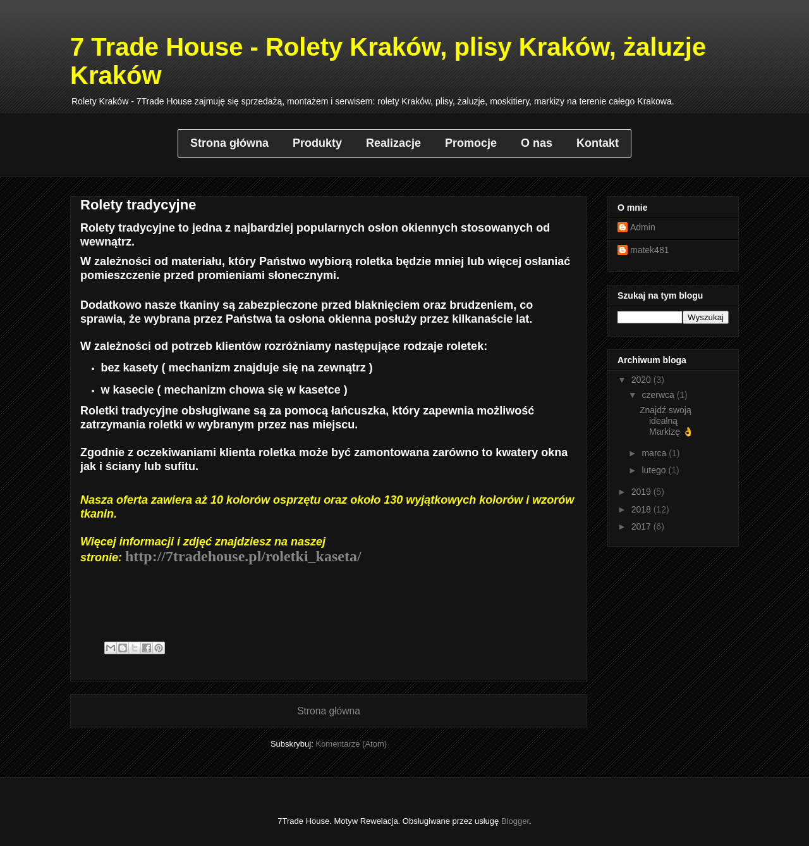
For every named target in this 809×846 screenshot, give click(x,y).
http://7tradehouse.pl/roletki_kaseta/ (243, 556)
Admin (642, 227)
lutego (655, 470)
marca (655, 453)
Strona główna (328, 711)
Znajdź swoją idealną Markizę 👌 (666, 421)
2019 (642, 492)
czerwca (659, 395)
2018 (642, 509)
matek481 (649, 250)
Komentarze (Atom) (351, 744)
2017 (642, 526)
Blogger (515, 821)
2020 (642, 380)
